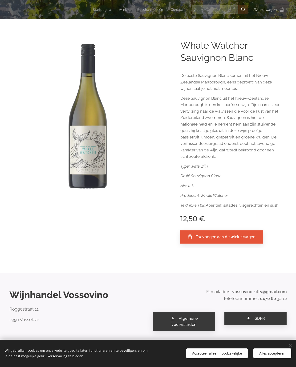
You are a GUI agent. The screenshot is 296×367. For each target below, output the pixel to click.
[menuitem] (99, 10)
